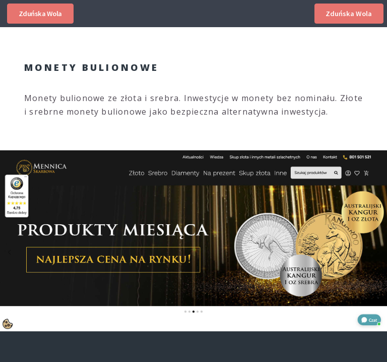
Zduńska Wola (40, 13)
